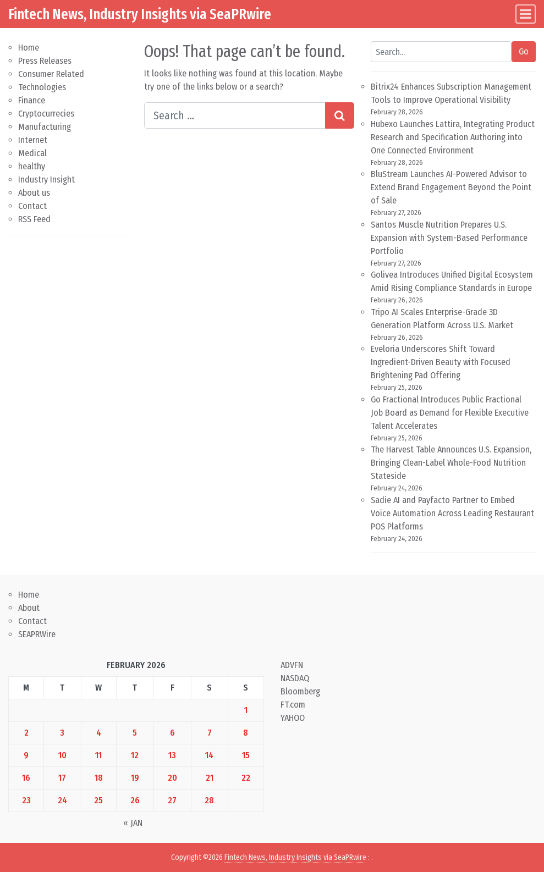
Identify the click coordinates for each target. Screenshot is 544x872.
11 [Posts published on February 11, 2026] (98, 755)
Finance (31, 100)
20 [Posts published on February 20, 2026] (172, 777)
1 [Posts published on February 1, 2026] (246, 710)
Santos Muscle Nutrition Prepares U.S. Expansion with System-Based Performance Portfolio (449, 237)
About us (34, 192)
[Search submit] (339, 115)
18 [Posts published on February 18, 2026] (99, 777)
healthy (31, 166)
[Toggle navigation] (525, 14)
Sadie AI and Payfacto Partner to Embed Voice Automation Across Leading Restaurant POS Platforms (452, 513)
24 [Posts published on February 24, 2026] (62, 800)
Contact (32, 206)
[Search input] (235, 115)
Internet (32, 140)
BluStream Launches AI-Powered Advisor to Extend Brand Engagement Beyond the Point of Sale (451, 187)
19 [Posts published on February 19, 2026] (135, 777)
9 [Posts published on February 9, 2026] (26, 755)
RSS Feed (34, 219)
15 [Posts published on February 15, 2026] (246, 755)
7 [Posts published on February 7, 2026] (209, 732)
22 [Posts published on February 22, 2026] (245, 777)
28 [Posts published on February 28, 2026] (209, 800)
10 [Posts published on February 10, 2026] (62, 755)
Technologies (42, 87)
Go (524, 51)
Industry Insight (46, 179)
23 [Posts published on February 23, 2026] (26, 800)
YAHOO (293, 718)
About (29, 608)
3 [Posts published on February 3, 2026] (62, 732)
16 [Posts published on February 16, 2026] (26, 777)
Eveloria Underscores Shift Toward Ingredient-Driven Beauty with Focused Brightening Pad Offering (440, 362)
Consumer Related (51, 74)
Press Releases (45, 61)
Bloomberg (300, 691)
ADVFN (292, 665)
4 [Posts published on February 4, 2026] (98, 732)
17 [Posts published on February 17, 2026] (62, 777)
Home (28, 47)
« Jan (132, 823)
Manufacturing (44, 127)
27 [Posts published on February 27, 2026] (172, 800)
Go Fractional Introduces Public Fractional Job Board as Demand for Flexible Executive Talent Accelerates (450, 412)
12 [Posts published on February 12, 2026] (135, 755)
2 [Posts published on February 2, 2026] (26, 732)
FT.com (293, 704)
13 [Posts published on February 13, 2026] (172, 755)
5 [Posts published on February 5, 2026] (135, 732)
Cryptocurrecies (46, 113)
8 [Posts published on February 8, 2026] (245, 732)
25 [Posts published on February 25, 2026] (98, 800)
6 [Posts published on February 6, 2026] (172, 732)
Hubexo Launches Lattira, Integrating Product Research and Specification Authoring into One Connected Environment (453, 137)
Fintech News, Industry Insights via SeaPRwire (139, 14)
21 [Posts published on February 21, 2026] (209, 777)
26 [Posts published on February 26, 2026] (135, 800)
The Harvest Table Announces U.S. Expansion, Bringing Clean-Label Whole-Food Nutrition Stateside (451, 462)
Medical (32, 153)
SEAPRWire (37, 634)
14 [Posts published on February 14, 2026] (209, 755)
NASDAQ (295, 678)
